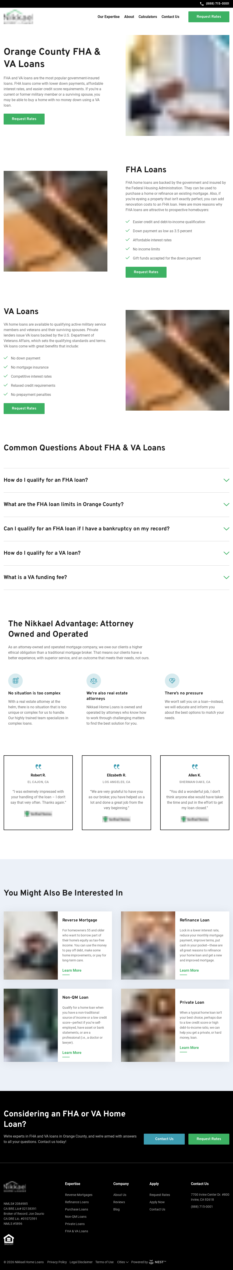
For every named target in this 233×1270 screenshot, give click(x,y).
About (129, 17)
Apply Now (157, 1202)
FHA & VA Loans (76, 1231)
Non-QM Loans (75, 1216)
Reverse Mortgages (78, 1195)
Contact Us (170, 17)
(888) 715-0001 (214, 4)
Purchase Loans (76, 1209)
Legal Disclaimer (81, 1262)
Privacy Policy (57, 1262)
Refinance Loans (77, 1202)
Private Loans (75, 1224)
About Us (119, 1195)
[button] (116, 480)
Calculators (148, 17)
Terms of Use (104, 1262)
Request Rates (159, 1195)
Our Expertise (109, 17)
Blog (116, 1209)
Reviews (119, 1202)
